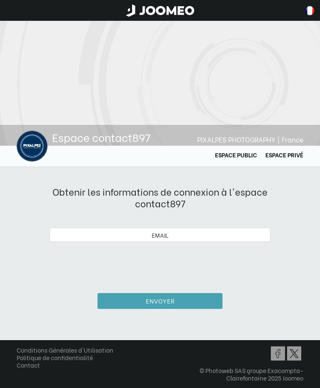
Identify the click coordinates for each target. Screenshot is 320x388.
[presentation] (160, 264)
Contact (28, 365)
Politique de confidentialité (55, 357)
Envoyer (160, 300)
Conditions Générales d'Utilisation (65, 350)
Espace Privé (284, 154)
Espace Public (236, 154)
